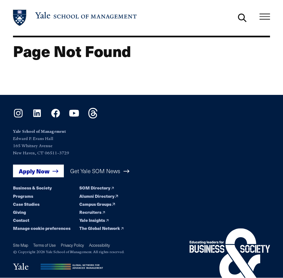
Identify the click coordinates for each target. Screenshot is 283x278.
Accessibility (99, 245)
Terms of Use (44, 245)
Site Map (20, 245)
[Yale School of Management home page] (75, 18)
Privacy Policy (72, 245)
